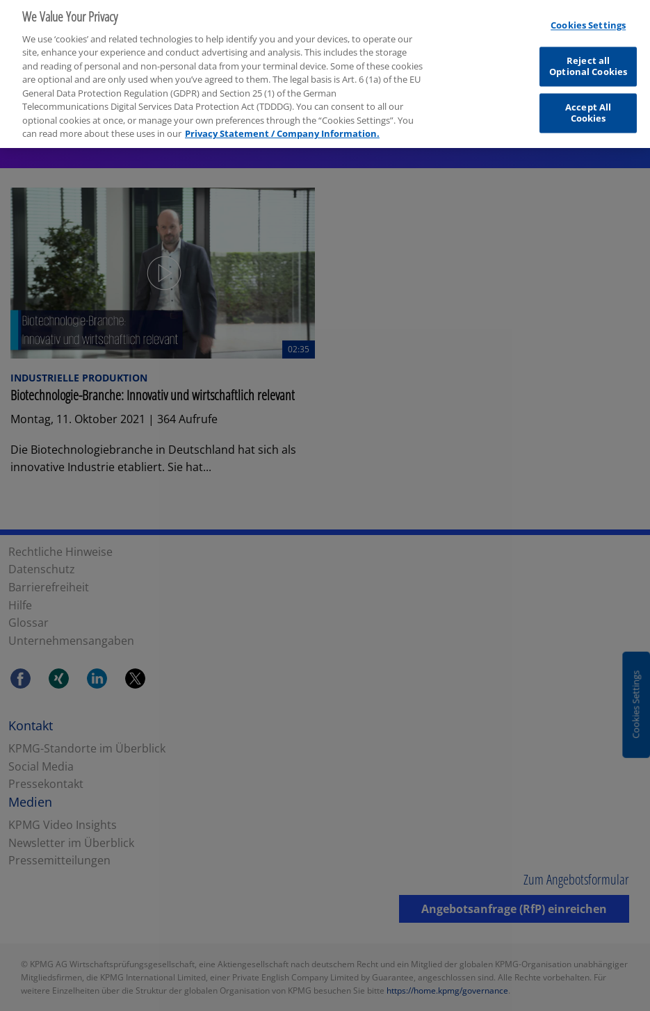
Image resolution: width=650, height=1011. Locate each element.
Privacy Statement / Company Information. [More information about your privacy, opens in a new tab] (282, 130)
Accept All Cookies (588, 110)
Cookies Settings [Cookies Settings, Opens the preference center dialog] (588, 22)
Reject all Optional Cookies (588, 63)
